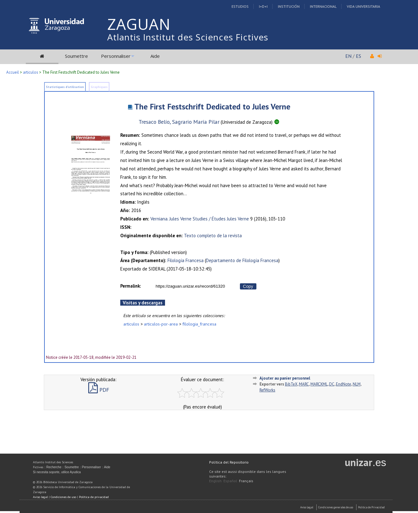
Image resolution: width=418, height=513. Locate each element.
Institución (289, 6)
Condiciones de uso (63, 497)
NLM (357, 384)
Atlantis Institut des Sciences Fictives (187, 37)
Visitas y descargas (143, 303)
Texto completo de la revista (213, 235)
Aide (155, 56)
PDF (98, 389)
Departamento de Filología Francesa (242, 260)
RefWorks (267, 390)
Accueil (12, 72)
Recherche (53, 467)
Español (230, 480)
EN (348, 56)
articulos (30, 72)
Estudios (240, 6)
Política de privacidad (94, 497)
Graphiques (99, 87)
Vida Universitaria (363, 6)
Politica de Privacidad (371, 507)
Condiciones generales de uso (335, 507)
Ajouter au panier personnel (285, 378)
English (215, 480)
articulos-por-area (161, 324)
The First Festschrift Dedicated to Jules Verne (212, 106)
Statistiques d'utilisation (65, 87)
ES (358, 56)
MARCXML (319, 384)
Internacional (323, 6)
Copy (248, 286)
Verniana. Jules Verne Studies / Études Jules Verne (199, 219)
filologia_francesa (199, 324)
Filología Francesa (186, 260)
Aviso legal (40, 497)
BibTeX (291, 384)
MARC (304, 384)
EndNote (343, 384)
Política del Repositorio (229, 462)
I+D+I (263, 6)
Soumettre (76, 56)
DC (331, 384)
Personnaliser (116, 56)
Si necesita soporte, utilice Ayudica (57, 472)
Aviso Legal (306, 507)
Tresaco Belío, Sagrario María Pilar (179, 121)
